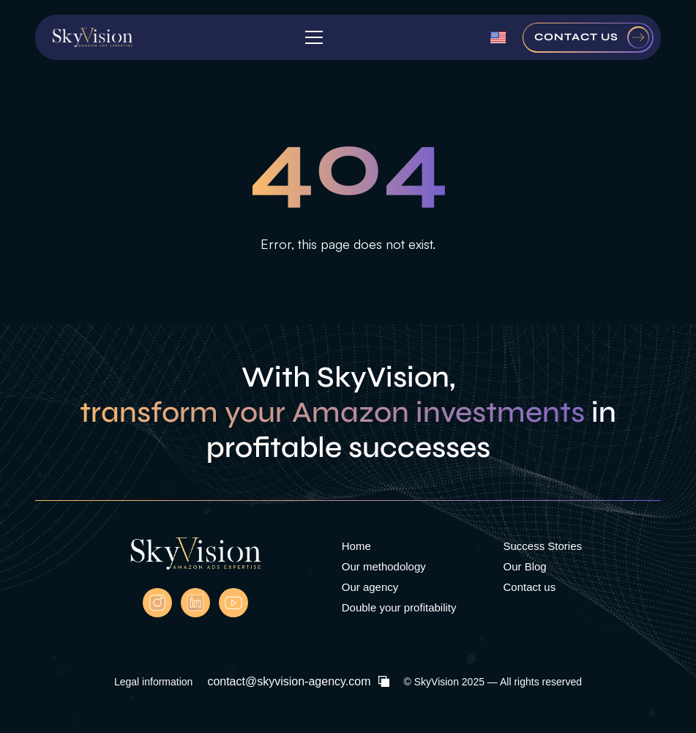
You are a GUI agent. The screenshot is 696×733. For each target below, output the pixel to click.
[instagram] (157, 602)
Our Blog (524, 566)
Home (356, 546)
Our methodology (384, 566)
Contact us (529, 587)
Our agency (370, 587)
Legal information (153, 682)
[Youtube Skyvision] (233, 602)
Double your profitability (399, 607)
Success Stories (542, 546)
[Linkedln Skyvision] (195, 602)
